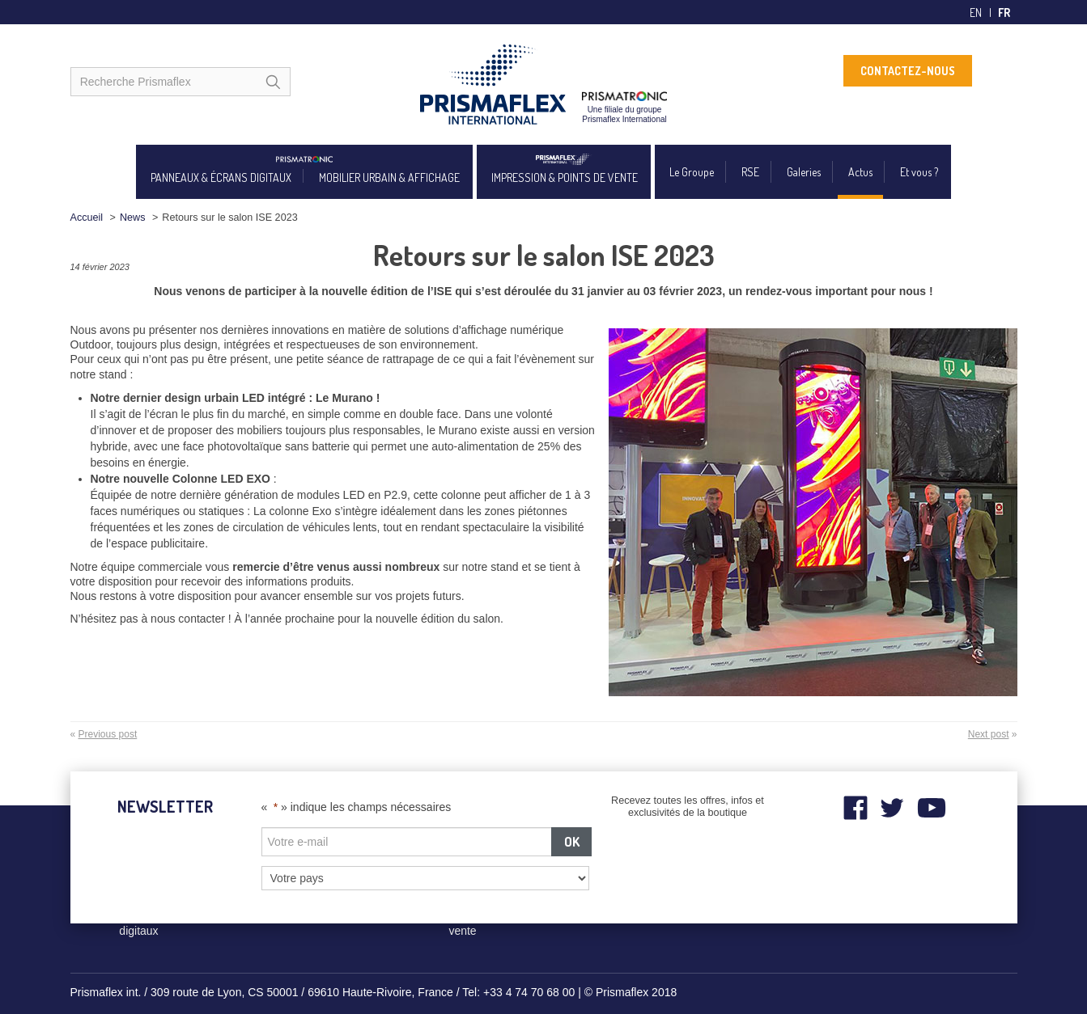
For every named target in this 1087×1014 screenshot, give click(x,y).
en (976, 12)
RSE (750, 172)
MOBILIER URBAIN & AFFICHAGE (389, 177)
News (133, 217)
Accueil (87, 217)
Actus (860, 172)
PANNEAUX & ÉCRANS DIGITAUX (221, 177)
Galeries (804, 172)
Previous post (108, 734)
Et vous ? (919, 172)
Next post (988, 734)
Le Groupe (691, 172)
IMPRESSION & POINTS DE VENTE (564, 177)
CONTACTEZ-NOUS (907, 71)
